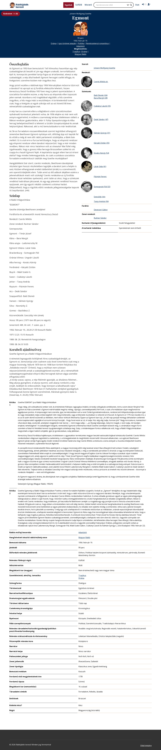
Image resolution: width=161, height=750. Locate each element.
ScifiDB (78, 4)
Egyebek (68, 5)
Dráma (53, 43)
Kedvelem (10, 13)
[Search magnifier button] (131, 4)
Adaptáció (80, 46)
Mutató (88, 4)
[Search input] (111, 4)
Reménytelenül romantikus (97, 43)
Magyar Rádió (80, 54)
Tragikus (76, 51)
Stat (137, 4)
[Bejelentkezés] (143, 4)
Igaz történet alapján (67, 43)
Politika (81, 43)
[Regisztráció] (149, 4)
